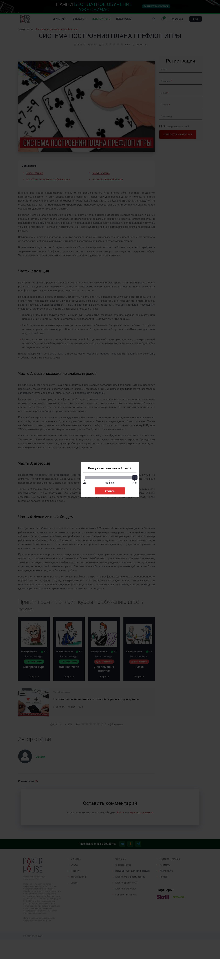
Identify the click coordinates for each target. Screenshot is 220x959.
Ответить (109, 490)
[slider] (134, 476)
